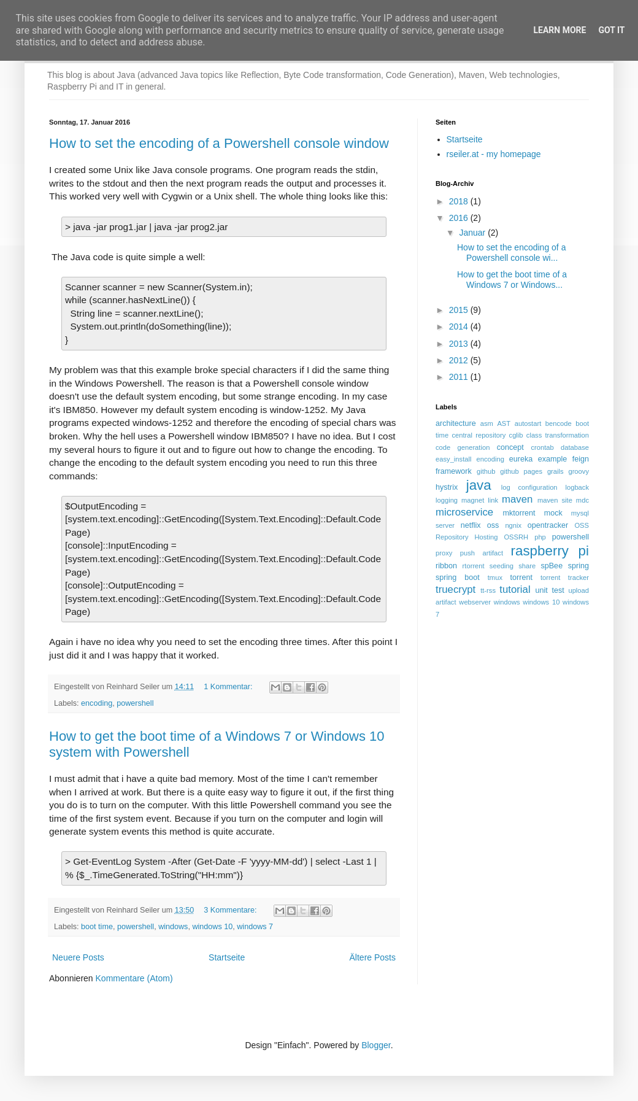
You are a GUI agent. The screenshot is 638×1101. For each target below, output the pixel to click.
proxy (444, 553)
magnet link (479, 500)
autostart (528, 423)
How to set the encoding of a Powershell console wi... (511, 252)
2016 (460, 218)
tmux (495, 577)
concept (510, 447)
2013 (460, 344)
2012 (460, 360)
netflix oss (480, 525)
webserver (475, 602)
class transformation (557, 435)
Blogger (375, 1045)
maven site (554, 500)
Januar (473, 233)
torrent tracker (564, 577)
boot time (97, 926)
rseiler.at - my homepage (494, 154)
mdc (582, 500)
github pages (521, 471)
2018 (460, 201)
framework (454, 471)
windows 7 (255, 926)
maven (517, 499)
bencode (558, 423)
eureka (521, 459)
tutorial (514, 589)
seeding (501, 566)
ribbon (446, 566)
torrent (521, 577)
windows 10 (212, 926)
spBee (551, 566)
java (478, 485)
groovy (578, 471)
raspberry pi (549, 550)
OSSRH (516, 537)
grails (555, 471)
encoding (96, 703)
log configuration (529, 487)
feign (580, 459)
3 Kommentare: (231, 910)
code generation (463, 447)
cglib (516, 435)
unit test (549, 590)
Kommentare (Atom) (134, 978)
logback (577, 487)
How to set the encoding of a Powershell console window (219, 143)
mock (553, 513)
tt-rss (488, 590)
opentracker (548, 525)
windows (173, 926)
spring (578, 566)
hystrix (447, 487)
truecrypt (455, 589)
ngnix (513, 525)
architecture (456, 423)
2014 (460, 326)
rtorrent (474, 566)
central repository (478, 435)
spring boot (458, 577)
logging (447, 500)
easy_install (453, 459)
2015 (460, 310)
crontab (542, 447)
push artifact (481, 553)
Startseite (227, 957)
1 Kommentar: (229, 686)
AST (503, 423)
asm (486, 423)
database (575, 447)
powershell (135, 703)
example (552, 459)
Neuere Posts (78, 957)
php (540, 537)
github (486, 471)
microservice (464, 512)
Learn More (559, 30)
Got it (611, 30)
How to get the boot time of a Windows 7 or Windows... (512, 279)
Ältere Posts (373, 957)
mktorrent (518, 513)
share (527, 566)
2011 (460, 377)
